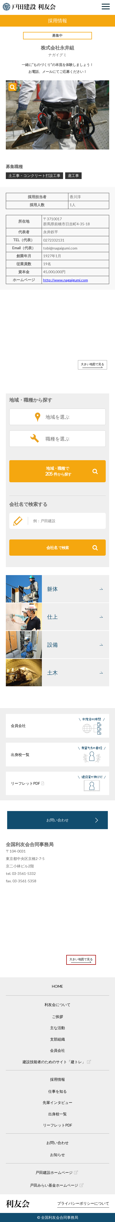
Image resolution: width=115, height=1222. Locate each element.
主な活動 (57, 1027)
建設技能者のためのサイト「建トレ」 (57, 1061)
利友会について (57, 1004)
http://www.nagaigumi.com (65, 280)
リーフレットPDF (57, 1125)
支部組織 (57, 1039)
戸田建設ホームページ (57, 1172)
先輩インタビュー (57, 1102)
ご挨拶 (57, 1016)
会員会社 (57, 1050)
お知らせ (57, 1154)
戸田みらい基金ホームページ (57, 1185)
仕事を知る (57, 1091)
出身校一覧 (57, 1114)
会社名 (72, 547)
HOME (57, 986)
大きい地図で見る (92, 364)
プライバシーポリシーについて (83, 1203)
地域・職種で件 (71, 471)
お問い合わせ (57, 820)
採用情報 (57, 1079)
